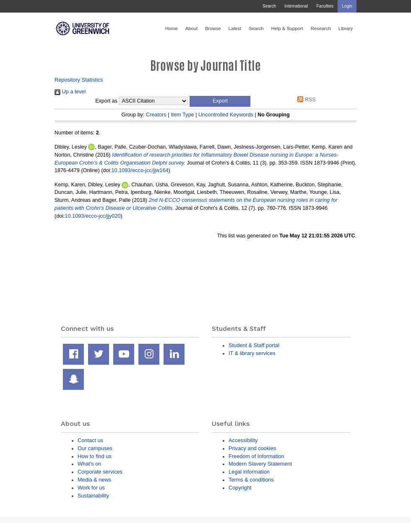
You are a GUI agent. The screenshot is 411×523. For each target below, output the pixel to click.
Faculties (324, 6)
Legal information (249, 472)
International (296, 6)
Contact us (90, 440)
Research (321, 28)
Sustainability (93, 495)
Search (269, 6)
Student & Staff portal (254, 345)
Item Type (182, 114)
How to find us (95, 456)
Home (171, 28)
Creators (156, 114)
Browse (213, 28)
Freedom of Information (256, 456)
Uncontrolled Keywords (225, 114)
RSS (305, 99)
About (191, 28)
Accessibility (243, 440)
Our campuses (95, 448)
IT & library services (252, 353)
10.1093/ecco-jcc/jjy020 (92, 216)
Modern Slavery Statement (260, 464)
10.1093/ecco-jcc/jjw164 (140, 170)
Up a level (70, 91)
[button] (220, 101)
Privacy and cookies (252, 448)
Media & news (94, 480)
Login (347, 6)
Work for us (91, 487)
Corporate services (100, 472)
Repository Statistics (79, 80)
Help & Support (287, 28)
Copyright (240, 487)
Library (345, 28)
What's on (89, 464)
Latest (234, 28)
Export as (106, 101)
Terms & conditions (251, 480)
